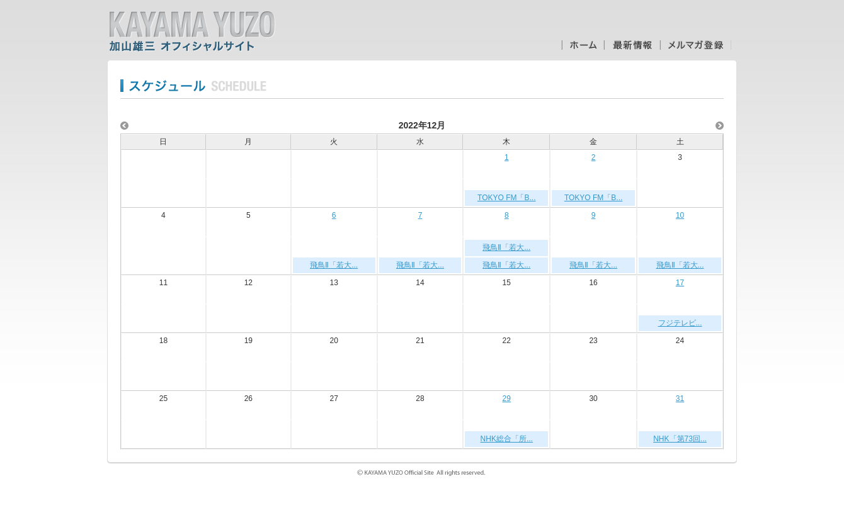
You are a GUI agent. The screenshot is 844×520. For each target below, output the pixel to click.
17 (680, 282)
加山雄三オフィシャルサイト (192, 31)
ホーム (582, 45)
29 (507, 398)
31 (680, 398)
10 (680, 215)
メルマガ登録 (695, 45)
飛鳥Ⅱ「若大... (334, 265)
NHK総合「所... (507, 438)
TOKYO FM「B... (506, 197)
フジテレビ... (680, 323)
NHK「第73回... (680, 438)
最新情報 (632, 45)
